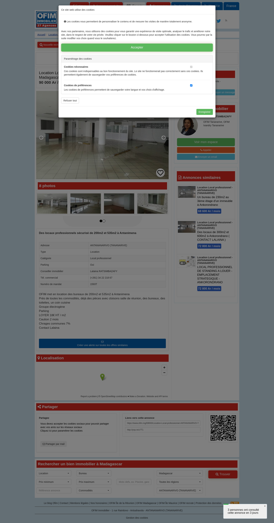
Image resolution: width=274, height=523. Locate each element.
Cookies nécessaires (76, 66)
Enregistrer (205, 112)
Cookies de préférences (78, 85)
